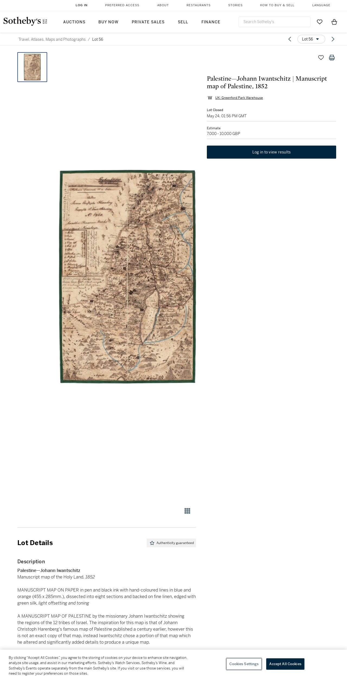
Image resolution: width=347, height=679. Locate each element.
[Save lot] (321, 57)
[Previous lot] (289, 39)
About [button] (163, 5)
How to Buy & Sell (277, 5)
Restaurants (199, 5)
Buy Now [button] (108, 22)
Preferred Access (122, 5)
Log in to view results (271, 152)
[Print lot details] (331, 57)
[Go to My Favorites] (319, 21)
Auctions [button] (74, 22)
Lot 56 (97, 39)
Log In (82, 5)
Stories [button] (235, 5)
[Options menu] (311, 39)
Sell (183, 22)
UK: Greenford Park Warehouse (239, 98)
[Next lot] (332, 39)
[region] (173, 664)
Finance (210, 22)
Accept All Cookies (285, 664)
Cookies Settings (244, 664)
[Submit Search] (304, 22)
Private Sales (148, 22)
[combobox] (274, 22)
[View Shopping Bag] (334, 21)
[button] (127, 276)
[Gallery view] (187, 510)
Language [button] (321, 5)
